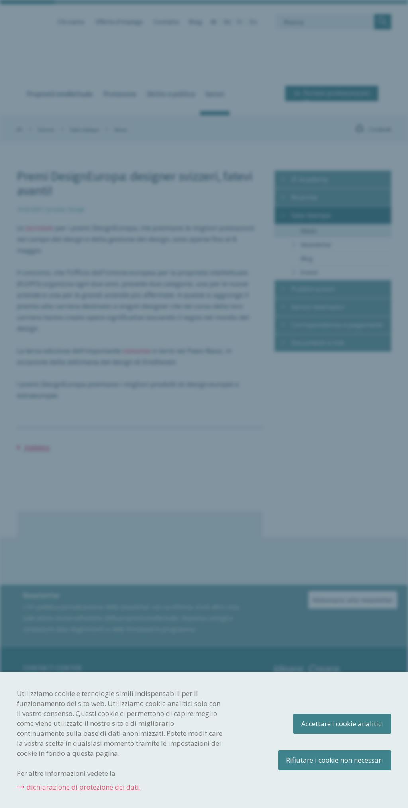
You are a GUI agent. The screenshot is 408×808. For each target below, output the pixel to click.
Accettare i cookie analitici (342, 723)
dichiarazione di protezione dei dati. (84, 787)
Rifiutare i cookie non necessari (334, 760)
